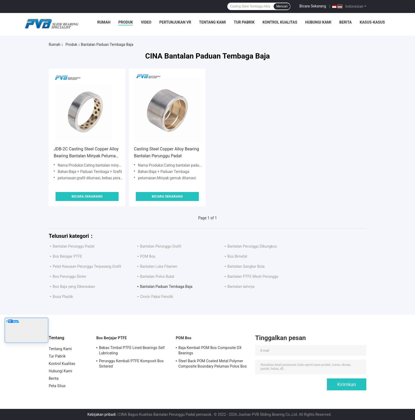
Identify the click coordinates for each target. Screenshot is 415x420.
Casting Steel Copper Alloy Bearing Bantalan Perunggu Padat (166, 152)
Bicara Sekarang (312, 6)
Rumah (103, 22)
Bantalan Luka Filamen (158, 266)
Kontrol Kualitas (280, 22)
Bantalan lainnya (241, 286)
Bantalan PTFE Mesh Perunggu (252, 276)
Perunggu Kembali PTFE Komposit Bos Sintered (131, 363)
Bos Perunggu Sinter (69, 276)
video (146, 22)
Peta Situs (57, 386)
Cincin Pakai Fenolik (156, 296)
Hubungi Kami (318, 22)
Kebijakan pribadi (101, 414)
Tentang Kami (212, 22)
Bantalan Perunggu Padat (73, 246)
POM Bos (147, 256)
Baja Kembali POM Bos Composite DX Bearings (210, 350)
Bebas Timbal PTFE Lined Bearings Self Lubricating (132, 350)
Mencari (282, 6)
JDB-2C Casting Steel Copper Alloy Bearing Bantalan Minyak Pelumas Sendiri (86, 152)
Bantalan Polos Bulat (157, 276)
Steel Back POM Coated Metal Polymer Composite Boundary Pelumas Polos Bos (212, 363)
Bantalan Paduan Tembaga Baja (166, 286)
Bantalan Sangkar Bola (246, 266)
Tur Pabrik (244, 22)
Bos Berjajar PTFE (67, 256)
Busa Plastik (63, 296)
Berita (345, 22)
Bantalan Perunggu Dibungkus (252, 246)
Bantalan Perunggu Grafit (160, 246)
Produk (125, 22)
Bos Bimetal (237, 256)
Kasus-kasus (372, 22)
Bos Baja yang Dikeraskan (74, 286)
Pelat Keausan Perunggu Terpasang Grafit (87, 266)
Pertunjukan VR (175, 22)
